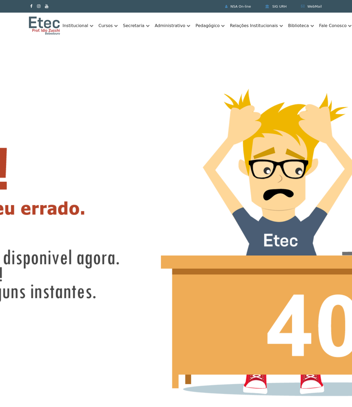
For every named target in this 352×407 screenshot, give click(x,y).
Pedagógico (207, 25)
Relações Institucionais (254, 25)
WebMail (311, 6)
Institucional (75, 25)
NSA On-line (238, 6)
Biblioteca (298, 25)
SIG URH (276, 6)
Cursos (106, 25)
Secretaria (133, 25)
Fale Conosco (333, 25)
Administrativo (170, 25)
